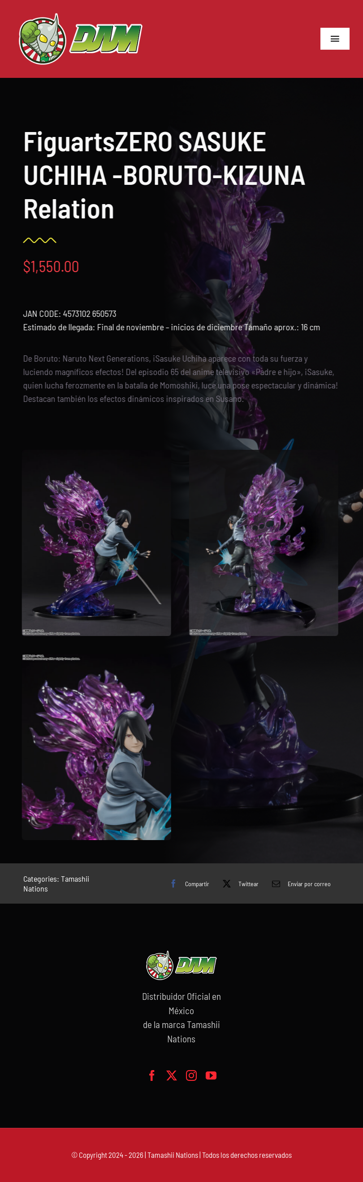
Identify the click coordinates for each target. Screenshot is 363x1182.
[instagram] (191, 1075)
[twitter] (171, 1075)
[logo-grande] (80, 13)
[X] (238, 883)
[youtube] (211, 1075)
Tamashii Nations (172, 1154)
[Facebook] (187, 883)
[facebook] (152, 1075)
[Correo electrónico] (299, 883)
